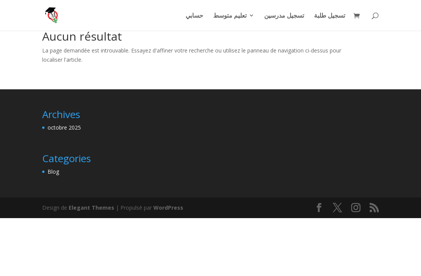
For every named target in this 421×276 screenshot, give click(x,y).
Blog (53, 171)
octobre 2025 (64, 127)
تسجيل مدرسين (284, 16)
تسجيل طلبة (329, 16)
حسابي (194, 16)
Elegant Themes (91, 207)
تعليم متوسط (230, 16)
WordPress (168, 207)
